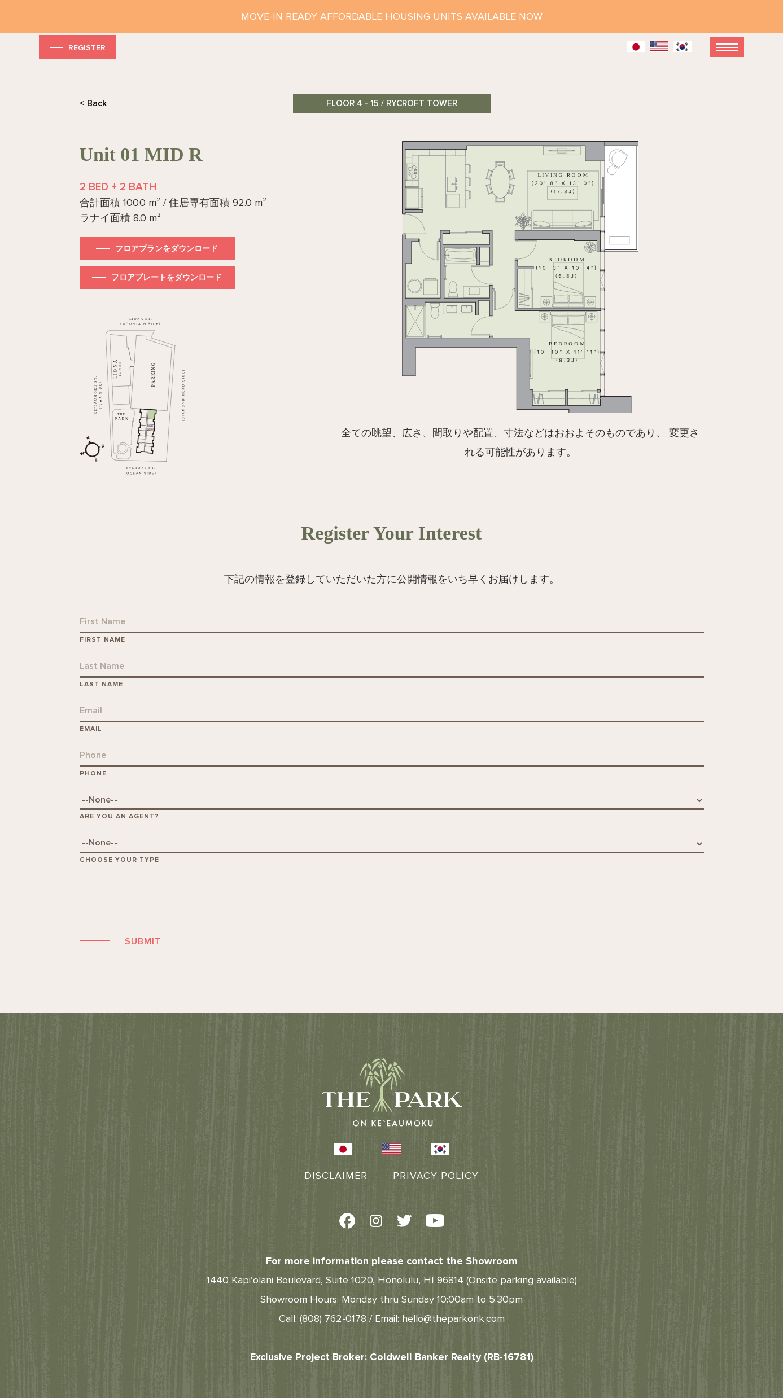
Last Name (101, 684)
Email (91, 729)
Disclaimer (336, 1175)
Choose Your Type (119, 860)
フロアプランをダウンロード (166, 248)
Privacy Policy (436, 1175)
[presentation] (165, 898)
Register (76, 47)
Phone (93, 773)
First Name (102, 640)
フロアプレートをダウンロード (166, 277)
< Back (93, 103)
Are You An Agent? (119, 816)
